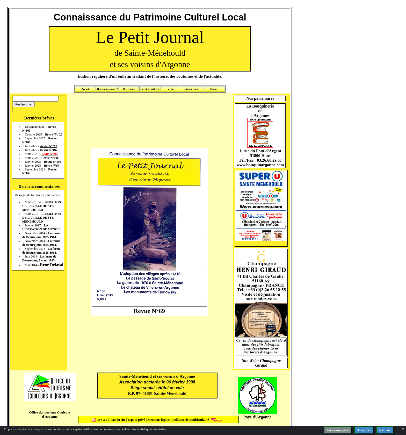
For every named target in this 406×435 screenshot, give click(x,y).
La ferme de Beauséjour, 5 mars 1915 (39, 258)
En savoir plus (338, 430)
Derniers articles (149, 89)
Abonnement (192, 89)
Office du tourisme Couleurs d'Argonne (49, 414)
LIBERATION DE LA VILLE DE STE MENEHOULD (41, 206)
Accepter (364, 430)
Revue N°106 (50, 158)
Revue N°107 (48, 150)
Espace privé (136, 420)
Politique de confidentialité (190, 420)
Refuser (385, 430)
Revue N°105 (52, 161)
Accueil (85, 89)
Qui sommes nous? (107, 89)
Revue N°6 (148, 311)
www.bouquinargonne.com (260, 165)
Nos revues (129, 89)
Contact (214, 89)
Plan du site (118, 420)
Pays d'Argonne (257, 417)
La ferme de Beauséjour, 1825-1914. (41, 235)
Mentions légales (158, 420)
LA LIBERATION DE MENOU (41, 227)
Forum (170, 89)
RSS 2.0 (100, 420)
